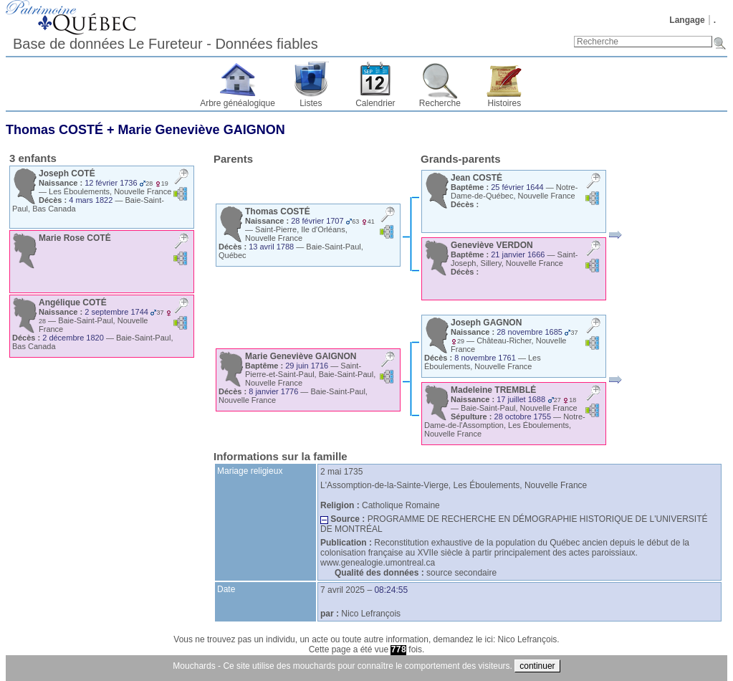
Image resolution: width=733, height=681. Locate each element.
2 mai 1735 (341, 472)
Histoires (505, 103)
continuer (537, 666)
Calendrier (375, 103)
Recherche (440, 103)
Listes (311, 103)
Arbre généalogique (237, 103)
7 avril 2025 (342, 590)
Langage (686, 20)
